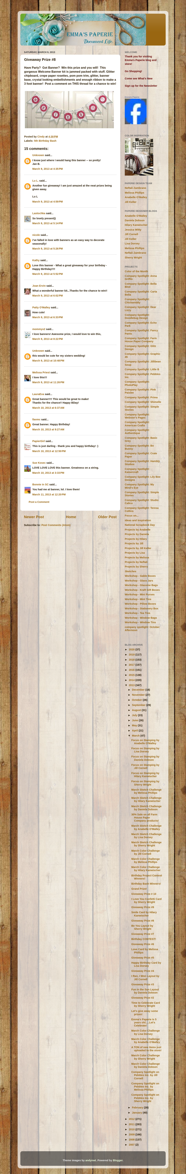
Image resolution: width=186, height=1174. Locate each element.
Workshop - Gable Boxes (140, 575)
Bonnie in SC (40, 484)
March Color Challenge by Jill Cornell (145, 852)
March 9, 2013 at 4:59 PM (47, 201)
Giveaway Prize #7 (142, 933)
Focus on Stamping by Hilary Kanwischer (145, 775)
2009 (132, 1134)
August (137, 710)
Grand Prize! (139, 888)
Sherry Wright (133, 257)
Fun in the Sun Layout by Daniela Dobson (145, 991)
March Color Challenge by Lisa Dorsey (145, 1032)
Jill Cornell (131, 234)
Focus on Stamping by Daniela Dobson (145, 758)
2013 (132, 685)
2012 (132, 1119)
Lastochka (38, 213)
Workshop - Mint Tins (138, 599)
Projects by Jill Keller (138, 548)
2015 (132, 675)
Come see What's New (138, 78)
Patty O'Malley (41, 307)
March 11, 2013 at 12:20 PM (49, 494)
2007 (132, 1144)
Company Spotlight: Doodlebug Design (137, 316)
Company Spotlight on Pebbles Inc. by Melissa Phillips (145, 1086)
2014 (132, 680)
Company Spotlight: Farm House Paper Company (141, 340)
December (138, 689)
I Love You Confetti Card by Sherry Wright (146, 901)
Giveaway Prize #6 (142, 944)
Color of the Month (136, 271)
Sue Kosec (39, 462)
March (136, 735)
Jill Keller (130, 202)
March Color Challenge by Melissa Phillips (145, 860)
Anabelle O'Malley (136, 197)
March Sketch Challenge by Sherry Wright (146, 844)
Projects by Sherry (136, 566)
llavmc (36, 419)
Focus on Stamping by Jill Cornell (145, 766)
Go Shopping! (133, 71)
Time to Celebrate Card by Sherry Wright (145, 1004)
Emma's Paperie (132, 97)
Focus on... (132, 515)
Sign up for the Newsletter (141, 85)
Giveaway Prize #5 (142, 957)
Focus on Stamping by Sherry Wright (145, 783)
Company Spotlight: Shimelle (143, 402)
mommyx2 (38, 329)
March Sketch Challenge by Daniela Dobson (146, 808)
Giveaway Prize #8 (142, 920)
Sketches (130, 571)
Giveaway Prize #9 (142, 907)
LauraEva (38, 394)
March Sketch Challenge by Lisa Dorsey (146, 836)
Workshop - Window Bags (141, 617)
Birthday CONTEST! (143, 939)
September (139, 705)
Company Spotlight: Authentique (137, 432)
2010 (132, 1129)
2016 (132, 669)
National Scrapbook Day (140, 524)
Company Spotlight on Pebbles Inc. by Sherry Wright (145, 1098)
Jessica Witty (133, 229)
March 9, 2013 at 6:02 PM (47, 295)
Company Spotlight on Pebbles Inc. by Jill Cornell (145, 1075)
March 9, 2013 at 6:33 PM (47, 317)
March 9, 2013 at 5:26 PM (47, 248)
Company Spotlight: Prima (141, 397)
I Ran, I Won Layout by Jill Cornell (145, 978)
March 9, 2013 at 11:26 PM (48, 382)
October (137, 699)
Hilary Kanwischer (136, 224)
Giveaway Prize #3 (142, 984)
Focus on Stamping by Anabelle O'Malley (145, 742)
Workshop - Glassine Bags (141, 585)
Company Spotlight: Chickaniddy (137, 301)
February (138, 1107)
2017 (132, 664)
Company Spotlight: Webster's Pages (137, 416)
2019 (132, 654)
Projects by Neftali (136, 562)
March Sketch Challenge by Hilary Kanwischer (146, 799)
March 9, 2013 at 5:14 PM (47, 223)
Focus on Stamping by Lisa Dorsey (145, 750)
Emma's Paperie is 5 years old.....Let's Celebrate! (144, 1022)
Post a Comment (39, 501)
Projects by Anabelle (137, 529)
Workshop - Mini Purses (140, 594)
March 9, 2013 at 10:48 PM (48, 360)
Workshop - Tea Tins (137, 613)
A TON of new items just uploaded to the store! (146, 1049)
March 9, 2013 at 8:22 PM (47, 338)
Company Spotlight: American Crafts (137, 424)
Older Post (107, 517)
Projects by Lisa (135, 552)
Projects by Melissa (137, 557)
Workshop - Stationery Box (141, 608)
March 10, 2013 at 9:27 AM (48, 429)
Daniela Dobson (135, 220)
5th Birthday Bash (45, 140)
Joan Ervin (39, 285)
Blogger (118, 1160)
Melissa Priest (41, 372)
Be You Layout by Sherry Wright (142, 927)
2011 (132, 1124)
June (135, 720)
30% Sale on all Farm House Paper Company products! (145, 817)
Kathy (36, 260)
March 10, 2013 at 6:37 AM (48, 407)
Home (71, 517)
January (137, 1112)
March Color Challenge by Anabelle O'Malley (145, 1041)
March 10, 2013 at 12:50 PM (49, 451)
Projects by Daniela (137, 534)
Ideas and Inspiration (138, 520)
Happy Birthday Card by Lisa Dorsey (146, 964)
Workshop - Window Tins (140, 622)
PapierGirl (38, 441)
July (135, 715)
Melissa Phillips (134, 192)
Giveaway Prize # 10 (143, 893)
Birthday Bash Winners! (146, 883)
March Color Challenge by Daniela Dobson (145, 1065)
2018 (132, 659)
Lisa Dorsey (132, 243)
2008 (132, 1139)
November (138, 694)
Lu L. (35, 180)
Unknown (38, 155)
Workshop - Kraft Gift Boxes (142, 589)
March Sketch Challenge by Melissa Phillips (146, 791)
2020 (132, 649)
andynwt (90, 1160)
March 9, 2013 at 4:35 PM (47, 168)
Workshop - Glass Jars (139, 580)
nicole (36, 234)
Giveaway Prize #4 (142, 970)
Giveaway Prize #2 (142, 997)
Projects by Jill (134, 543)
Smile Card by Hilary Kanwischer (144, 914)
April (135, 730)
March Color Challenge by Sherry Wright (145, 1057)
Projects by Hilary (136, 538)
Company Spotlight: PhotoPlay (137, 383)
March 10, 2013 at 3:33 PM (48, 472)
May (135, 725)
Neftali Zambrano (135, 187)
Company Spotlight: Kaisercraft (137, 471)
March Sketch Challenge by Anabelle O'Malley (146, 827)
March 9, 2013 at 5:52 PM (47, 273)
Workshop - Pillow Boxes (140, 603)
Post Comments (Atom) (55, 525)
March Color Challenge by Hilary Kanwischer (146, 869)
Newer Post (34, 517)
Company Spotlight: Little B (142, 369)
